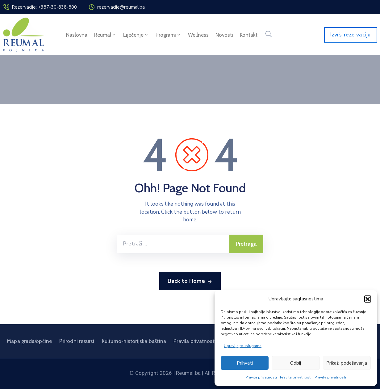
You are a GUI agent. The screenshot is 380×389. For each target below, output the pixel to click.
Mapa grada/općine (29, 341)
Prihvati (245, 363)
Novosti (224, 35)
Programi (168, 35)
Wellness (198, 35)
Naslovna (76, 35)
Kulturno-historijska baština (134, 341)
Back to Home (190, 281)
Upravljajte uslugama (242, 345)
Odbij (295, 363)
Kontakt (248, 35)
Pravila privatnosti (261, 377)
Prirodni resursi (76, 341)
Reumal (105, 35)
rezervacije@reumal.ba (121, 7)
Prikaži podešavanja (346, 363)
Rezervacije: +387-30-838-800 (44, 7)
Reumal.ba (188, 373)
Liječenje (136, 35)
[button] (368, 299)
